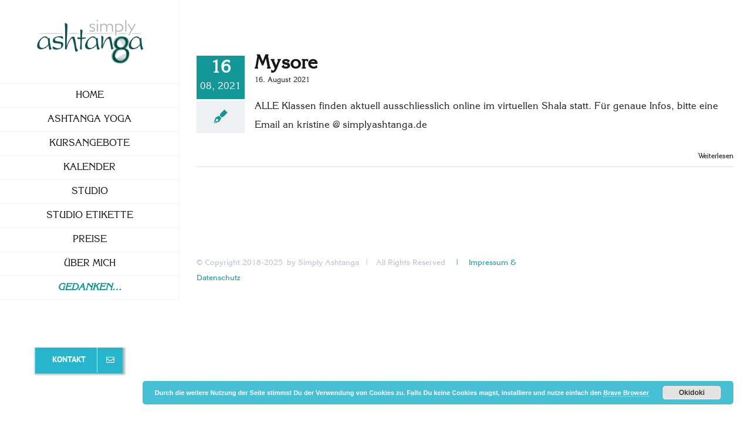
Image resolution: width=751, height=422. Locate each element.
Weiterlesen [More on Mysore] (715, 156)
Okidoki (692, 393)
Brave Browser (626, 392)
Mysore (286, 64)
